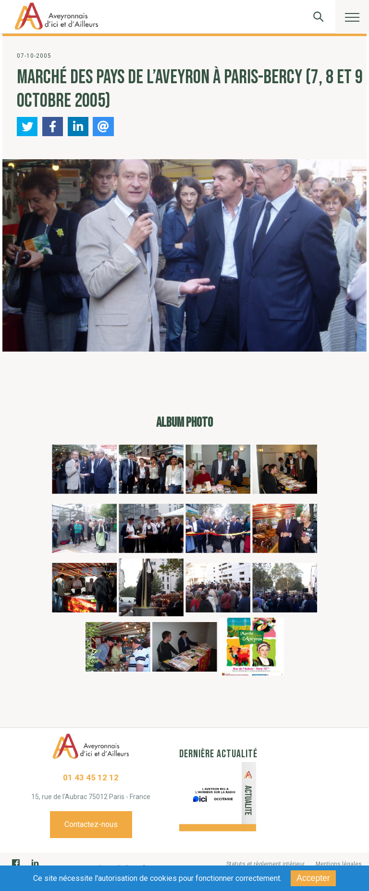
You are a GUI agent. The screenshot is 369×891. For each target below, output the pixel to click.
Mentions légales (339, 864)
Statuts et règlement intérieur (265, 864)
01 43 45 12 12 (91, 777)
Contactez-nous (91, 824)
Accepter (313, 878)
